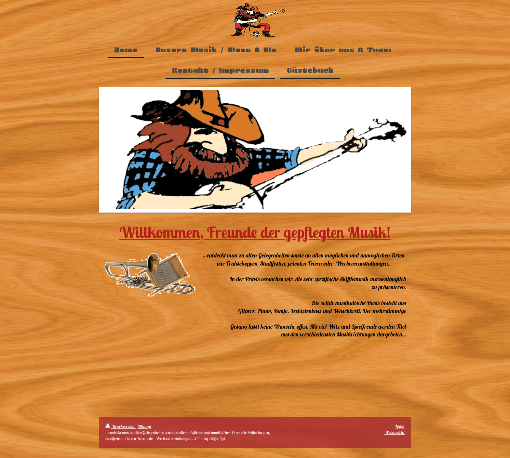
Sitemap (144, 426)
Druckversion (120, 426)
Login (400, 426)
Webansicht (394, 432)
